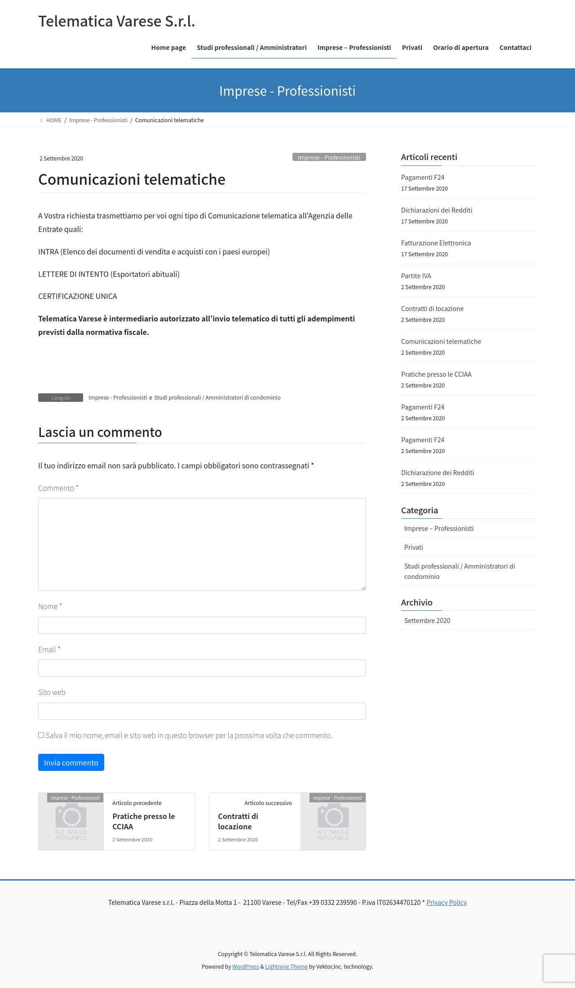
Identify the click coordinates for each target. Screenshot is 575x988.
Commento (58, 487)
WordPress (245, 966)
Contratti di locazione (238, 820)
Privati (413, 547)
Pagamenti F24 (422, 177)
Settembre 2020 (427, 620)
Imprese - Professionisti (329, 157)
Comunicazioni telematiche (441, 341)
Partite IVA (416, 275)
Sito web (52, 691)
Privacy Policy (446, 902)
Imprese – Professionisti (439, 528)
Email (49, 649)
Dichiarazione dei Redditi (437, 472)
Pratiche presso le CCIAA (143, 820)
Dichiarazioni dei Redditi (436, 209)
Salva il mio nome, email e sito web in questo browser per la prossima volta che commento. (189, 735)
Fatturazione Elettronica (436, 242)
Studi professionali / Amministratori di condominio (217, 397)
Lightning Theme (286, 966)
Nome (50, 606)
